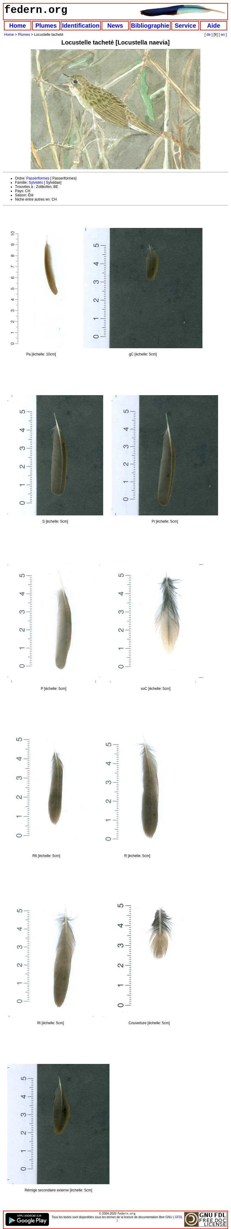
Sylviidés (36, 182)
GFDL (179, 1217)
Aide (213, 25)
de (209, 34)
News (115, 25)
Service (185, 25)
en (223, 34)
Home (17, 25)
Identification (80, 25)
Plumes (46, 25)
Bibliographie (150, 25)
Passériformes (37, 178)
